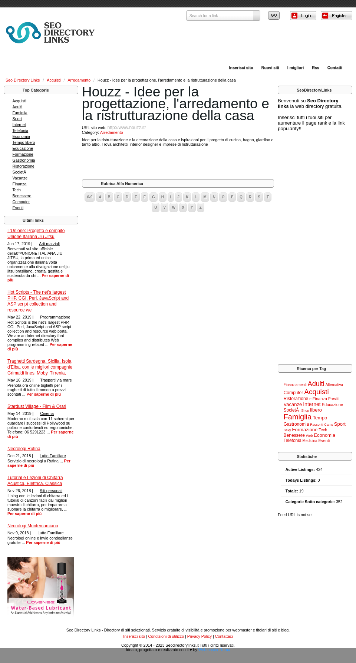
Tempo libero (24, 142)
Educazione (23, 148)
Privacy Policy (199, 636)
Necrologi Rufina (23, 448)
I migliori (295, 67)
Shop (305, 410)
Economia (21, 136)
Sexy (287, 430)
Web (309, 436)
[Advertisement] (178, 163)
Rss (315, 67)
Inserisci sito (241, 67)
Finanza (20, 184)
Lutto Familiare (53, 455)
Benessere (22, 196)
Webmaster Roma (214, 649)
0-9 (89, 197)
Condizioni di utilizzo (166, 636)
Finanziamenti (295, 385)
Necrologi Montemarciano (32, 525)
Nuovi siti (270, 67)
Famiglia (20, 112)
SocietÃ (20, 172)
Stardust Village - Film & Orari (36, 406)
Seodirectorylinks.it (181, 645)
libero (316, 410)
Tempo (320, 417)
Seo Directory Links (23, 80)
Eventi (18, 207)
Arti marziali (49, 243)
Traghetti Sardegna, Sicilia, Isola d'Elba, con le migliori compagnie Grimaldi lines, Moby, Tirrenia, (39, 367)
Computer (21, 201)
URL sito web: (95, 127)
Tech (17, 190)
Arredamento (80, 80)
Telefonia (21, 130)
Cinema (47, 413)
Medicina (310, 441)
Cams (328, 424)
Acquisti (54, 80)
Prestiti (334, 399)
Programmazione (55, 317)
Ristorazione (23, 166)
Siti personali (51, 490)
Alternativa (334, 385)
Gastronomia (24, 160)
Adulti (18, 107)
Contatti (334, 67)
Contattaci (224, 636)
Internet (19, 124)
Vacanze (20, 178)
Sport (17, 118)
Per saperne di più (44, 394)
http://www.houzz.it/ (127, 127)
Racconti (316, 424)
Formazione (23, 154)
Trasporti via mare (56, 380)
